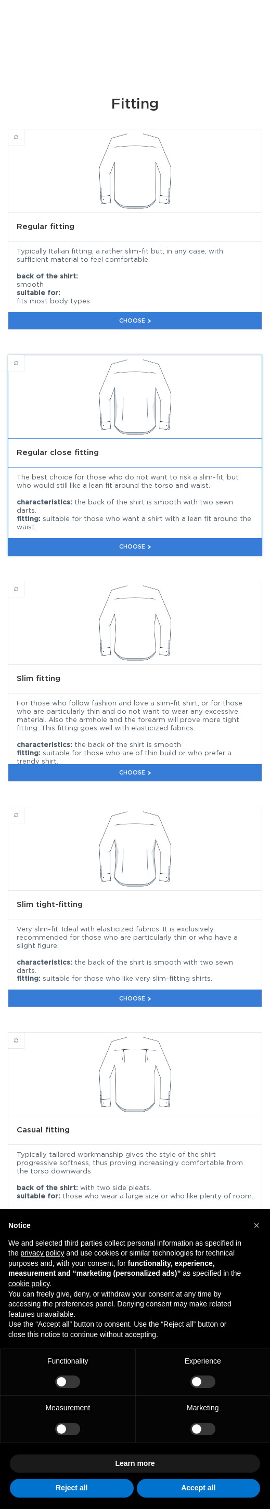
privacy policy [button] (42, 1253)
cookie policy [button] (28, 1283)
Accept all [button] (198, 1488)
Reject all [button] (71, 1488)
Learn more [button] (135, 1463)
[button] (256, 1225)
